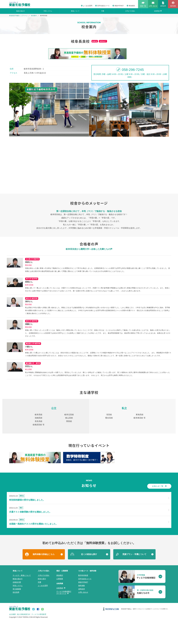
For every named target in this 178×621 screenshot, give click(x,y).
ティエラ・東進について (22, 575)
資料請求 (81, 589)
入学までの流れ (130, 11)
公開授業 (59, 579)
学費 (102, 11)
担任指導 (16, 592)
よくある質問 (86, 6)
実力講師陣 (17, 589)
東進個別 (131, 6)
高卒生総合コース (102, 6)
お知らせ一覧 (159, 486)
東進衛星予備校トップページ (18, 15)
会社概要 (12, 614)
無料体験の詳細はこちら (44, 554)
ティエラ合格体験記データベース (63, 592)
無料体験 (81, 586)
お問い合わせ (83, 592)
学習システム (48, 11)
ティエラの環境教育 (38, 614)
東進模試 (59, 575)
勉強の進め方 (20, 11)
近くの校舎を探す (89, 554)
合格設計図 (17, 582)
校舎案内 (34, 15)
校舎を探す (42, 579)
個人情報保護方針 (23, 614)
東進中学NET (118, 6)
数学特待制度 (83, 575)
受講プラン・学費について (134, 554)
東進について (75, 11)
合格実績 (158, 11)
